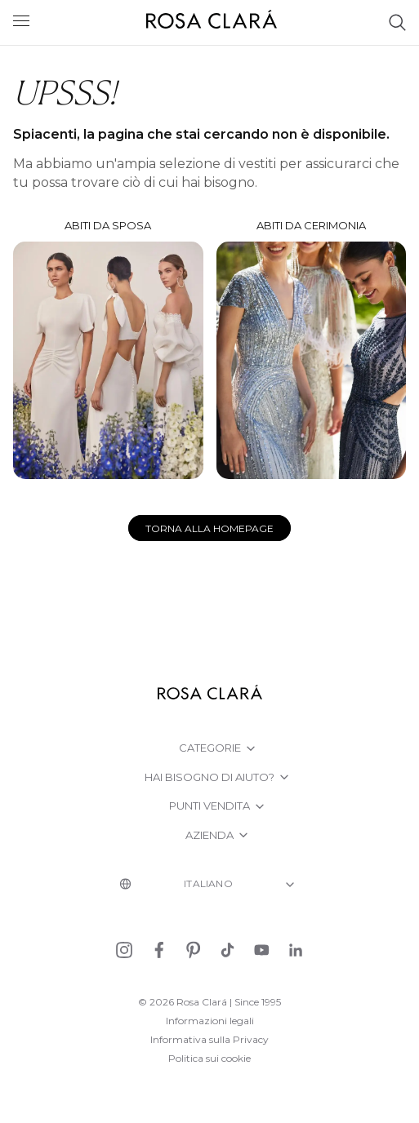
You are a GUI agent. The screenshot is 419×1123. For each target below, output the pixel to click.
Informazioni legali (210, 1020)
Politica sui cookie (209, 1058)
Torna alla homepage (209, 528)
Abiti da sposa (108, 349)
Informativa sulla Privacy (209, 1039)
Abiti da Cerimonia (311, 349)
